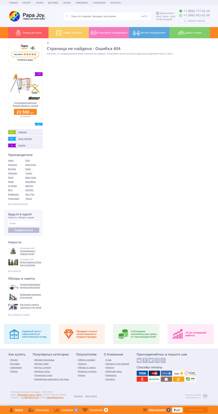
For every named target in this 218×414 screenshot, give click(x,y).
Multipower (13, 194)
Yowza (28, 198)
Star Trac (29, 194)
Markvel (29, 186)
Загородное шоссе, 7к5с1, (29, 395)
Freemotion (13, 198)
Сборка (67, 3)
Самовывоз (82, 3)
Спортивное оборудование (108, 32)
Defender (12, 173)
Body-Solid (30, 177)
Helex (11, 160)
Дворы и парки (189, 32)
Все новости (14, 271)
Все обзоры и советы (19, 314)
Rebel (11, 181)
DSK (27, 160)
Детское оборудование (149, 32)
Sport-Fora (30, 164)
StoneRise (30, 181)
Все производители (18, 204)
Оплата (39, 3)
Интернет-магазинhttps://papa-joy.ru (196, 396)
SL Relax (12, 186)
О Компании (99, 3)
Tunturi (28, 173)
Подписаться (23, 230)
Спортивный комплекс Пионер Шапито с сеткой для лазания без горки (25, 104)
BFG (10, 190)
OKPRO (29, 190)
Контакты (115, 3)
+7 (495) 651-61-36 (30, 397)
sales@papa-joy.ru (55, 397)
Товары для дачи (68, 32)
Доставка (53, 3)
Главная (13, 3)
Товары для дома (28, 32)
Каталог (27, 3)
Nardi (28, 169)
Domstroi (12, 164)
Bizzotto (12, 169)
